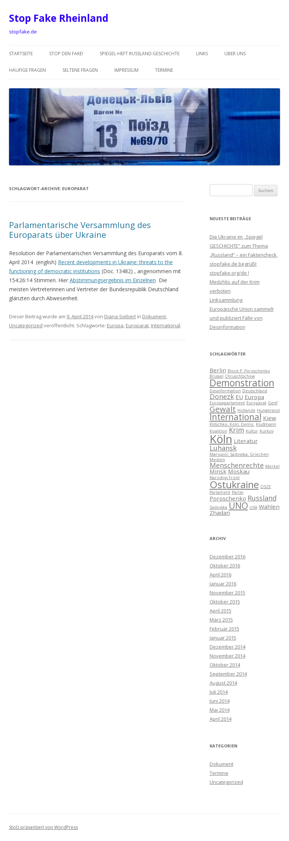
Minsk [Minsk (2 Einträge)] (218, 471)
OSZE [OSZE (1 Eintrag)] (265, 486)
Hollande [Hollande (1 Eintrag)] (246, 410)
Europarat (137, 325)
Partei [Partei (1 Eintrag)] (237, 492)
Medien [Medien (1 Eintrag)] (217, 459)
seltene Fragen (80, 70)
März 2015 (221, 619)
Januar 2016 (223, 583)
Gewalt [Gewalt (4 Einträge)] (223, 409)
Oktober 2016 (225, 565)
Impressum (126, 70)
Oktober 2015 (225, 601)
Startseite (21, 53)
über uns (235, 53)
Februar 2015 (224, 628)
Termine (164, 70)
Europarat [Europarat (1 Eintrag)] (256, 402)
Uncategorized (26, 325)
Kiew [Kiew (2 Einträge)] (269, 418)
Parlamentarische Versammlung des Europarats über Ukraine (80, 229)
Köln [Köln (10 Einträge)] (221, 438)
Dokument (154, 316)
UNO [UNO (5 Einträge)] (238, 505)
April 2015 (220, 610)
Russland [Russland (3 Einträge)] (262, 497)
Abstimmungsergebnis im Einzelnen (113, 280)
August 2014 (223, 682)
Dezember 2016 (227, 556)
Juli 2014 (219, 691)
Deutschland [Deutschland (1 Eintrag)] (254, 390)
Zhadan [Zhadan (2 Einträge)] (220, 512)
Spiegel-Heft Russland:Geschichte (139, 53)
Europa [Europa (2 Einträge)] (254, 397)
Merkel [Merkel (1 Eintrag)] (272, 466)
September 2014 (228, 673)
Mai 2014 (220, 709)
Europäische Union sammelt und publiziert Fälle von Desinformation (242, 318)
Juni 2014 (220, 700)
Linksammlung (226, 299)
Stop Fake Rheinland (58, 18)
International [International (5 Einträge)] (236, 417)
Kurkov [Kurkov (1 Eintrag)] (267, 431)
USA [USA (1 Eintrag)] (253, 507)
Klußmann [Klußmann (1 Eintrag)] (266, 424)
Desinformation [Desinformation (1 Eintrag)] (225, 390)
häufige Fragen (27, 70)
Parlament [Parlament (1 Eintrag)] (220, 492)
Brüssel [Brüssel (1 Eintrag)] (217, 376)
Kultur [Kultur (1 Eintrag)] (252, 431)
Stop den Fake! (66, 53)
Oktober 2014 (225, 664)
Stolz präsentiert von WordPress (43, 827)
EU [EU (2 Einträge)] (239, 397)
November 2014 (227, 655)
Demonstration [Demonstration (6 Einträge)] (242, 383)
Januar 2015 (223, 637)
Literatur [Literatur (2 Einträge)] (246, 441)
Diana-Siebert (120, 316)
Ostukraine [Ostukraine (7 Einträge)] (234, 484)
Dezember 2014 (227, 646)
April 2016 (220, 574)
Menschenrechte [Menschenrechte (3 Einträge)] (237, 465)
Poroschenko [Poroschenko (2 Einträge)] (228, 498)
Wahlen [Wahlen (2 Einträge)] (269, 506)
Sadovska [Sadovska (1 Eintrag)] (218, 507)
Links (202, 53)
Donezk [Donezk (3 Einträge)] (222, 396)
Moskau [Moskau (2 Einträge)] (238, 471)
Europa (115, 325)
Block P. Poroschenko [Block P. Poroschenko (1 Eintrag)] (249, 371)
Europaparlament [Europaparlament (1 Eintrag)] (227, 402)
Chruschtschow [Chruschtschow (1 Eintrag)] (240, 376)
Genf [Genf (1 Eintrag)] (273, 402)
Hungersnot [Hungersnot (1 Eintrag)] (268, 410)
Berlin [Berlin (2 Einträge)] (218, 370)
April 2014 (220, 718)
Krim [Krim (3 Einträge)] (236, 429)
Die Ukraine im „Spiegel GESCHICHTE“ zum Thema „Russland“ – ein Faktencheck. (244, 245)
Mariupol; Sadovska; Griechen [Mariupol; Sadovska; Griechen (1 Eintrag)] (239, 454)
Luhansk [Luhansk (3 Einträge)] (223, 447)
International (165, 325)
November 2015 (227, 592)
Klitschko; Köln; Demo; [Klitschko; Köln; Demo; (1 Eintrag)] (232, 424)
